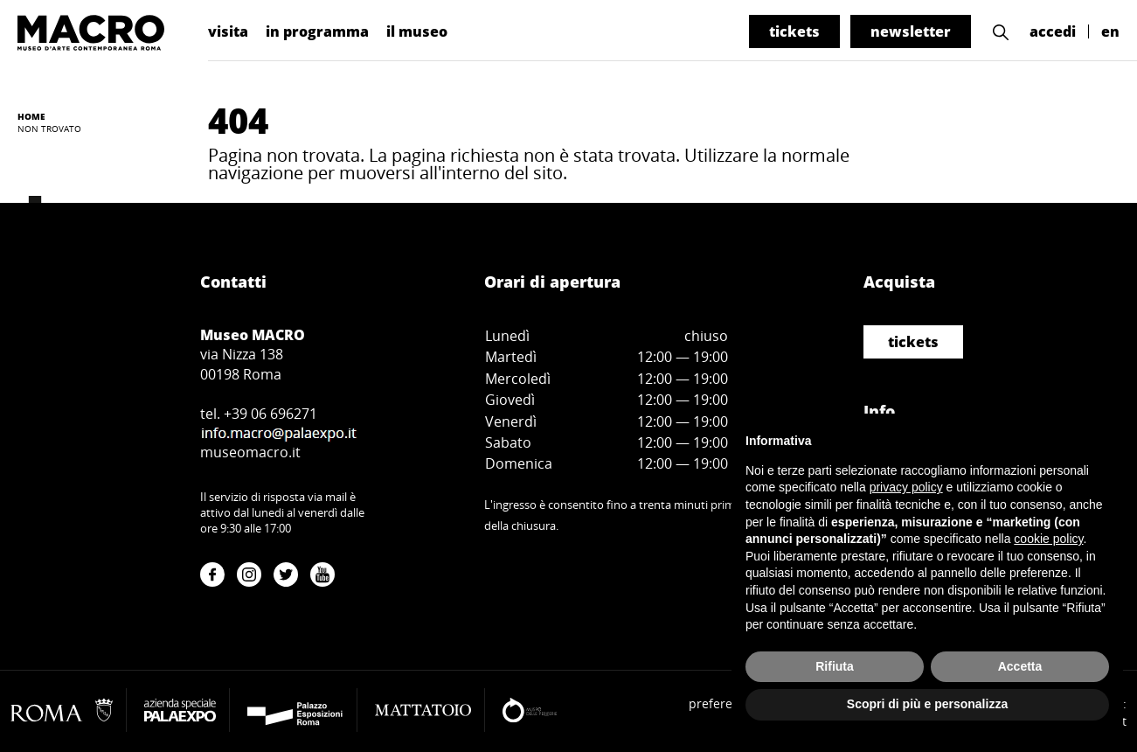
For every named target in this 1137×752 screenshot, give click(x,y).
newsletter (910, 31)
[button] (1001, 32)
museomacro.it (250, 452)
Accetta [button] (1020, 666)
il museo (416, 31)
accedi (1053, 31)
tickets (794, 31)
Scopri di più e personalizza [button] (927, 704)
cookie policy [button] (1048, 539)
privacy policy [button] (906, 487)
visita (228, 31)
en (1110, 31)
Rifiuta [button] (834, 666)
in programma (317, 31)
